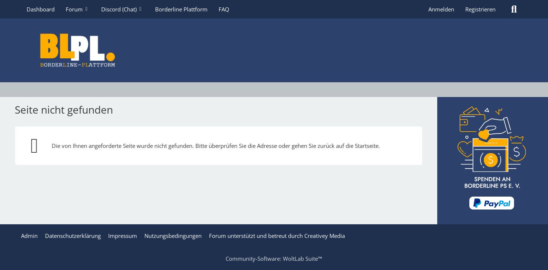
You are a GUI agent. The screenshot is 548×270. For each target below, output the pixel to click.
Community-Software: (274, 258)
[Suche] (514, 9)
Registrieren (480, 9)
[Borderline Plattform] (274, 50)
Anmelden (441, 9)
